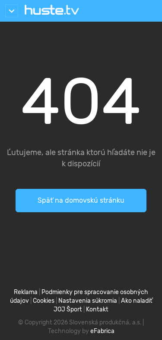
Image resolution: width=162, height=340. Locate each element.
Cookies (43, 300)
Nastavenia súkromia (87, 300)
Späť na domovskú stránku (81, 200)
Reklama (26, 292)
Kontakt (97, 309)
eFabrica (102, 331)
